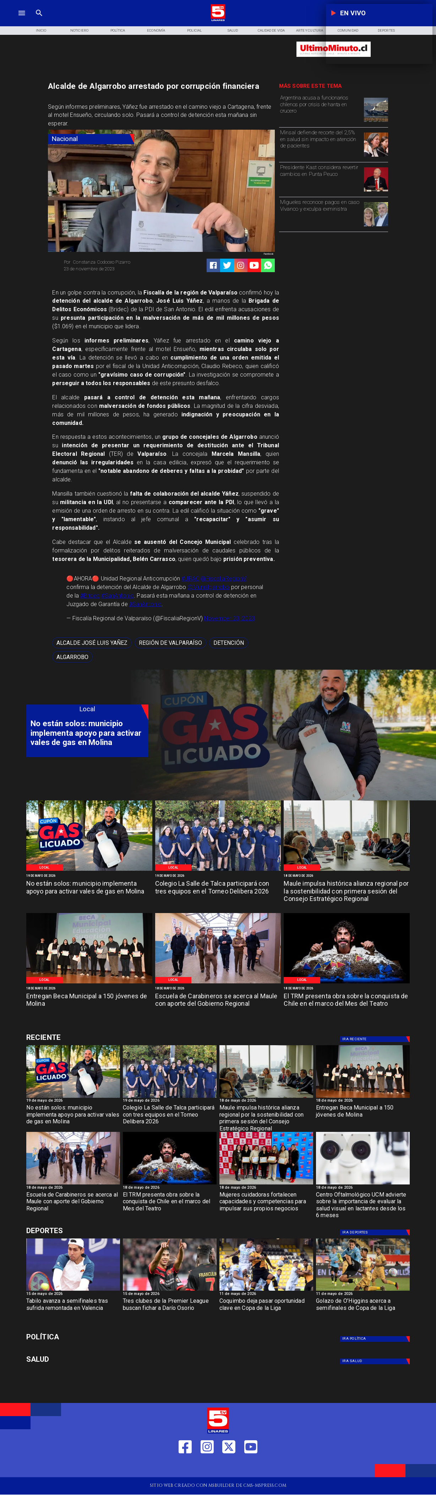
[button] (92, 643)
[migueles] (376, 226)
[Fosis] (266, 1184)
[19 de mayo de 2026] (89, 875)
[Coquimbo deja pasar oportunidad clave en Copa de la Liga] (266, 1309)
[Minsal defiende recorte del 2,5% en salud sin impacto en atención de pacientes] (320, 144)
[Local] (44, 868)
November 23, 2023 (229, 618)
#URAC (190, 578)
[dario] (170, 1290)
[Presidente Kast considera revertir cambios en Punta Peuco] (320, 179)
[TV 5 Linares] (39, 20)
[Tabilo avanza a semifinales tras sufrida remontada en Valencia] (73, 1309)
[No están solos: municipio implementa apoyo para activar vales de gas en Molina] (89, 892)
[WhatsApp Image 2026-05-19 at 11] (218, 870)
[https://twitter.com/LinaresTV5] (228, 1466)
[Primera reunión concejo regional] (347, 870)
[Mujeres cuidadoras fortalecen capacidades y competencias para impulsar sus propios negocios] (266, 1203)
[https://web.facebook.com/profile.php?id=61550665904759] (185, 1466)
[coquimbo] (266, 1290)
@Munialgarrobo (208, 587)
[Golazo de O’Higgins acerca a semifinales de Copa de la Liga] (363, 1309)
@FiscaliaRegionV (223, 578)
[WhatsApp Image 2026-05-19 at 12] (89, 870)
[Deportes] (87, 1037)
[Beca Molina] (89, 983)
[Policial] (194, 30)
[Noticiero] (79, 30)
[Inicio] (41, 30)
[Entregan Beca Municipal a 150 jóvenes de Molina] (89, 1004)
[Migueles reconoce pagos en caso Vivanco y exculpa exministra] (320, 213)
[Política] (118, 30)
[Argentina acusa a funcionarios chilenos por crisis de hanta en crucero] (320, 109)
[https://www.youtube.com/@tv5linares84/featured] (254, 265)
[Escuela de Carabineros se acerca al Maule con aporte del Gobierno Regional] (218, 1004)
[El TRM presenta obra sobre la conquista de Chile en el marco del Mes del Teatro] (347, 1004)
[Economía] (156, 30)
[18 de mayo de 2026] (347, 875)
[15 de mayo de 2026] (73, 1294)
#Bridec (90, 595)
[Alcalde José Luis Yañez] (92, 643)
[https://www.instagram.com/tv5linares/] (240, 265)
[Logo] (218, 20)
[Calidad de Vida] (271, 30)
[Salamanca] (218, 983)
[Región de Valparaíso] (170, 643)
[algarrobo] (72, 657)
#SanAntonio (117, 595)
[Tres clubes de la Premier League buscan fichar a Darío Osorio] (170, 1309)
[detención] (228, 643)
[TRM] (347, 983)
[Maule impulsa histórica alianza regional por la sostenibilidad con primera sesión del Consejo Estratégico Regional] (347, 892)
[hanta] (376, 121)
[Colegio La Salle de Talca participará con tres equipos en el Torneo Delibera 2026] (218, 892)
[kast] (376, 191)
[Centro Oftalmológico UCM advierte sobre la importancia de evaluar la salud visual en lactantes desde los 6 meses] (363, 1203)
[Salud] (233, 30)
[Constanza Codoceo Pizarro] (110, 262)
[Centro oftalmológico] (363, 1184)
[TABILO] (73, 1290)
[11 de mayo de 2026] (266, 1294)
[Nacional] (91, 139)
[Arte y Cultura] (309, 30)
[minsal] (376, 156)
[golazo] (363, 1290)
